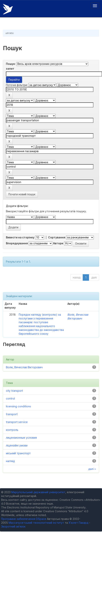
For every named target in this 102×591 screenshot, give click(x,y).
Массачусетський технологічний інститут (36, 522)
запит (10, 68)
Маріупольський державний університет (38, 492)
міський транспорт (18, 453)
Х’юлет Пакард (78, 522)
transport (12, 414)
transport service (17, 422)
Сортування (56, 237)
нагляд (10, 461)
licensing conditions (18, 406)
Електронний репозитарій (8, 9)
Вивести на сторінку (20, 237)
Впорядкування (17, 243)
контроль (12, 429)
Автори (58, 243)
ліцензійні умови (17, 445)
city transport (14, 390)
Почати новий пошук (21, 194)
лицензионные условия (21, 437)
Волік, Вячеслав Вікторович (24, 367)
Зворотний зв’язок (13, 526)
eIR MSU (10, 33)
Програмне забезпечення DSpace (23, 518)
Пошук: (11, 63)
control (10, 398)
